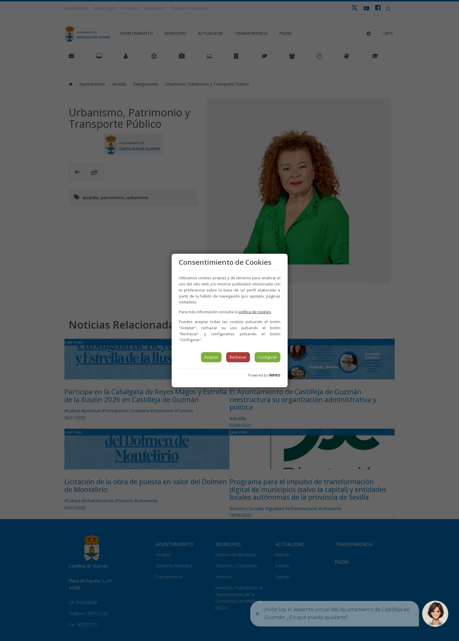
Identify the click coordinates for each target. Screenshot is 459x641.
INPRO (274, 375)
